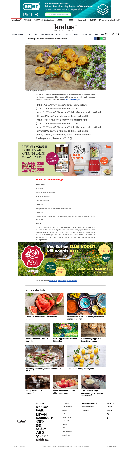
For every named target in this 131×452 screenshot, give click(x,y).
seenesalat (53, 281)
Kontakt (109, 410)
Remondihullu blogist (72, 100)
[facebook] (95, 38)
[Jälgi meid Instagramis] (116, 34)
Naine (76, 34)
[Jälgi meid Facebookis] (118, 34)
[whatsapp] (101, 38)
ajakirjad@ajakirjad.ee (65, 446)
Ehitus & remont (47, 34)
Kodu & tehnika (17, 34)
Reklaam (109, 406)
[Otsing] (113, 34)
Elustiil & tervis (86, 34)
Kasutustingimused (88, 406)
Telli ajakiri (103, 24)
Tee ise (68, 34)
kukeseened (62, 281)
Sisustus (29, 34)
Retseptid (59, 34)
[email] (104, 38)
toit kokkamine (72, 281)
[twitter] (98, 38)
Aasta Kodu (99, 34)
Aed (36, 34)
